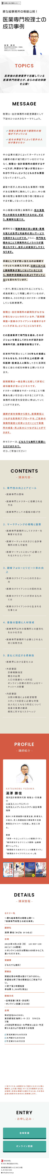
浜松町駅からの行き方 (17, 1034)
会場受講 (24, 1132)
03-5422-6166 (7, 1170)
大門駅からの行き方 (16, 1038)
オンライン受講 (24, 1146)
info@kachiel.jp (8, 1172)
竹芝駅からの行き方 (16, 1041)
